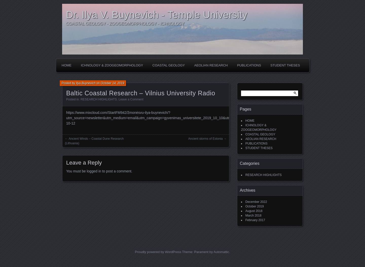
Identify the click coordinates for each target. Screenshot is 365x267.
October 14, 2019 (112, 83)
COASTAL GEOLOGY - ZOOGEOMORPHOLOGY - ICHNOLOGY (125, 24)
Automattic (221, 252)
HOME (66, 65)
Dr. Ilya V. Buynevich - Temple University (156, 14)
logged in (94, 171)
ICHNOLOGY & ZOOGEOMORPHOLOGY (112, 65)
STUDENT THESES (285, 65)
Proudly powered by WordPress (158, 252)
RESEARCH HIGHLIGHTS (99, 99)
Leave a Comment (131, 99)
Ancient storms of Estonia (205, 138)
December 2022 (256, 202)
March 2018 (253, 215)
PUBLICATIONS (249, 65)
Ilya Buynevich (86, 83)
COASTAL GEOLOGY (168, 65)
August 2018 (253, 211)
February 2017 (255, 220)
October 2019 (254, 206)
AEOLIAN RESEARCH (211, 65)
